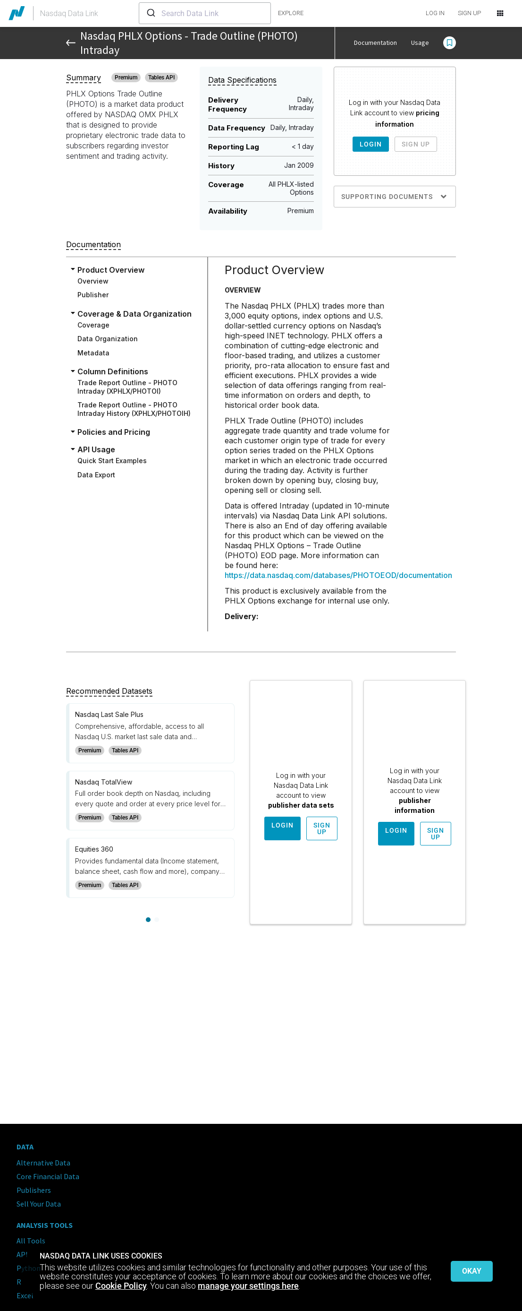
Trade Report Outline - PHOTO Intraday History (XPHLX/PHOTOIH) (134, 409)
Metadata (93, 353)
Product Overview (110, 270)
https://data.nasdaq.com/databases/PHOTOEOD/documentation (338, 575)
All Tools (31, 1240)
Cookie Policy (121, 1286)
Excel (25, 1295)
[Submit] (150, 13)
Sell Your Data (39, 1203)
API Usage (96, 449)
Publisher (93, 295)
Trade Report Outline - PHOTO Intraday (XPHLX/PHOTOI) (127, 387)
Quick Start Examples (112, 461)
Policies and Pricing (113, 432)
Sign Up (416, 144)
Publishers (34, 1190)
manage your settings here (248, 1286)
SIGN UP (469, 13)
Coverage (93, 325)
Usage (420, 42)
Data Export (96, 475)
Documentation (375, 42)
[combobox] (205, 13)
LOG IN (435, 13)
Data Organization (107, 339)
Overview (93, 281)
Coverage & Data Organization (134, 314)
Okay (471, 1271)
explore (290, 13)
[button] (449, 43)
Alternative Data (43, 1162)
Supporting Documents (394, 196)
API (22, 1254)
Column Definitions (112, 371)
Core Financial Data (48, 1176)
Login (371, 144)
